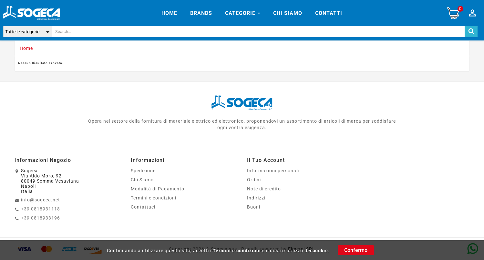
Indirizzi (256, 197)
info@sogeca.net (40, 199)
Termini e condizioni (237, 250)
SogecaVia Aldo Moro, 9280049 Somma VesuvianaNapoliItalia (50, 181)
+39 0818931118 (40, 208)
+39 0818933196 (40, 217)
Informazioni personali (273, 170)
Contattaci (143, 206)
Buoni (253, 206)
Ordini (254, 179)
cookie (320, 250)
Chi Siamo (142, 179)
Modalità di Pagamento (157, 188)
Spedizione (143, 170)
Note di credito (264, 188)
